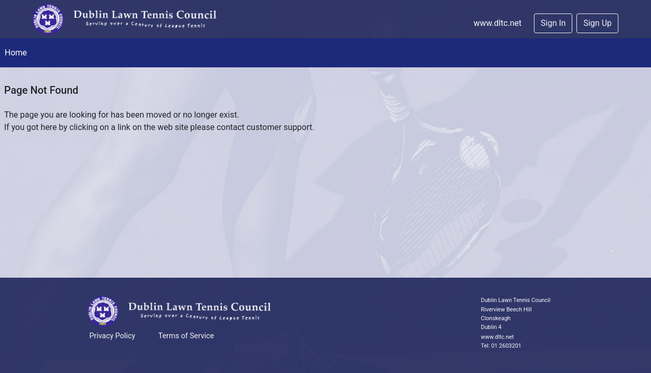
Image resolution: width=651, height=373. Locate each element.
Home (16, 53)
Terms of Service (186, 336)
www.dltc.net (497, 23)
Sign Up (597, 23)
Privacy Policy (113, 336)
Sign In (553, 23)
